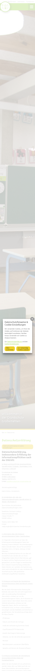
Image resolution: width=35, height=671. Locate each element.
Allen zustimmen (9, 349)
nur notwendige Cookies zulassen (23, 349)
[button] (32, 319)
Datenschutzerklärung (14, 341)
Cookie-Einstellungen (12, 344)
